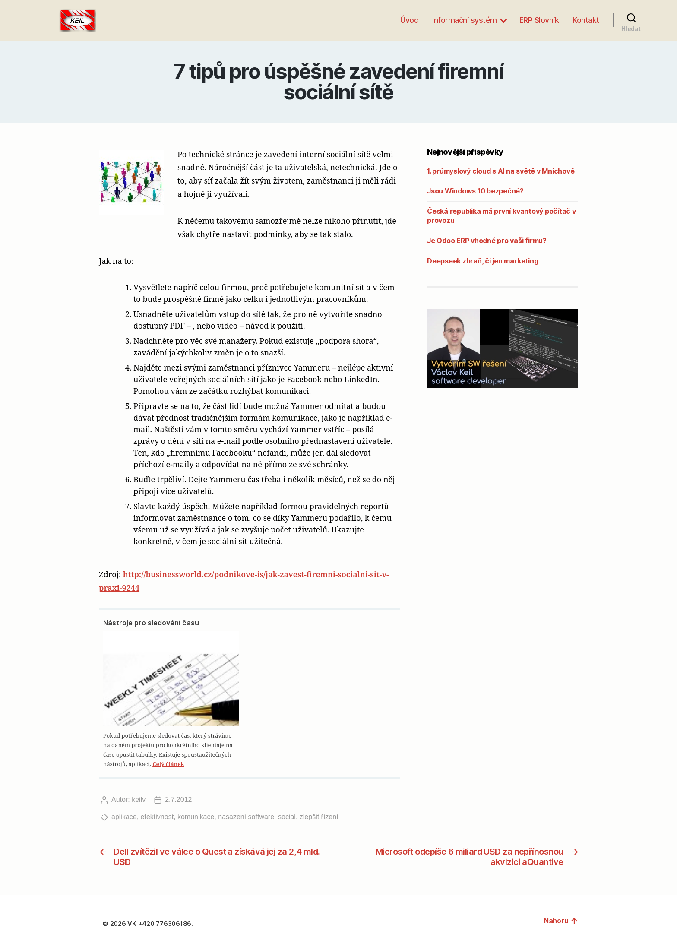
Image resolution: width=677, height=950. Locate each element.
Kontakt (586, 20)
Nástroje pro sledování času (151, 622)
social (287, 816)
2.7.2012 (178, 799)
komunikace (195, 816)
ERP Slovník (539, 20)
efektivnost (157, 816)
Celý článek (168, 764)
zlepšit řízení (319, 816)
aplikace (124, 816)
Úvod (409, 20)
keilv (139, 799)
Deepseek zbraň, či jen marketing (482, 260)
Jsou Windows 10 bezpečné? (475, 191)
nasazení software (246, 816)
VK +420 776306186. (160, 923)
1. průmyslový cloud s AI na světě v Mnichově (500, 171)
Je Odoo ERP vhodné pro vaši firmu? (487, 240)
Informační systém (464, 20)
